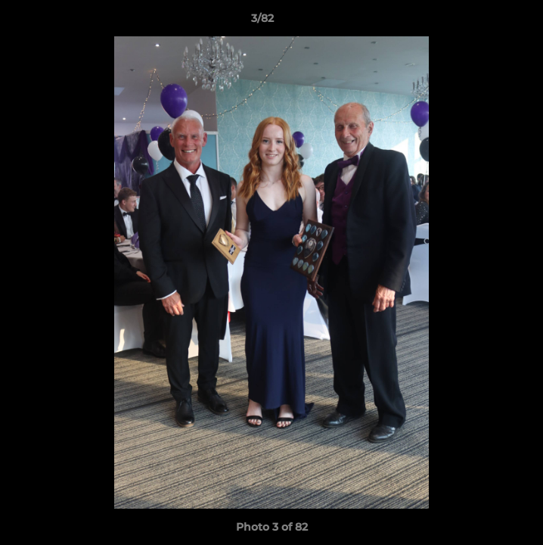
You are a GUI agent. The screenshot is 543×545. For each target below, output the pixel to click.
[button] (488, 22)
